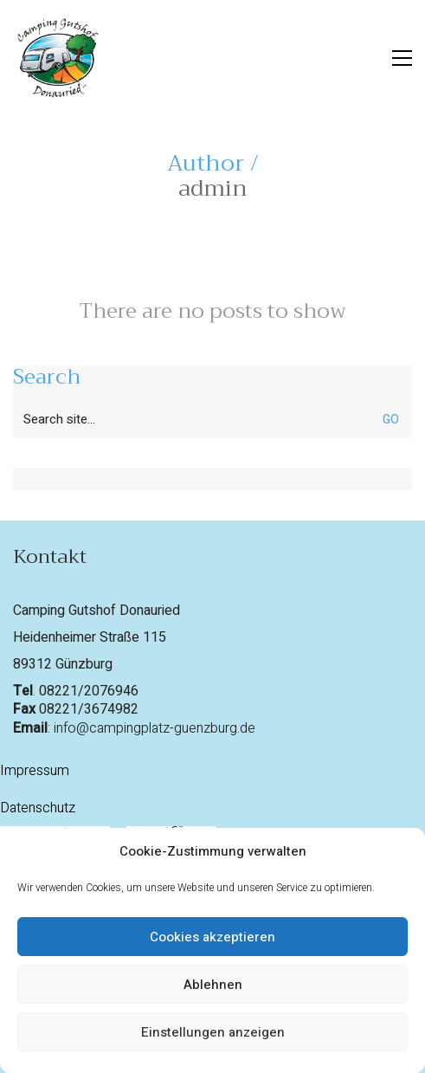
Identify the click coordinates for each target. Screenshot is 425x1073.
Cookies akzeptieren (212, 937)
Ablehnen (213, 984)
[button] (402, 58)
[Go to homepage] (56, 58)
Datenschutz (37, 808)
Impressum (34, 771)
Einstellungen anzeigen (213, 1032)
